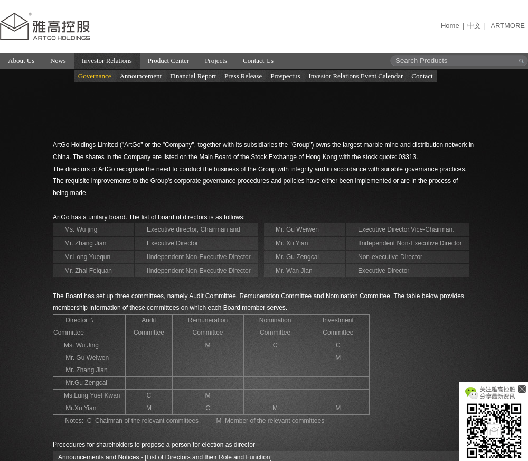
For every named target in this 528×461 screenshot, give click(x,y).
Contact (421, 76)
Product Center (168, 60)
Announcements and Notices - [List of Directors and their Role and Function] (165, 457)
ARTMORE (508, 26)
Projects (216, 60)
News (58, 60)
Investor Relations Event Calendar (356, 76)
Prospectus (285, 76)
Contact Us (258, 60)
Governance (94, 76)
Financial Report (193, 76)
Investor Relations (107, 60)
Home (450, 26)
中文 (474, 26)
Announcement (141, 76)
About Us (21, 60)
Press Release (243, 76)
